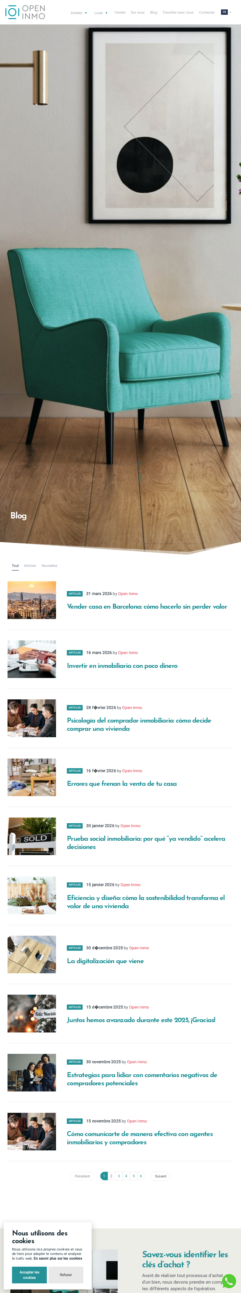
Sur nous (138, 12)
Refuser (66, 1275)
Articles (30, 566)
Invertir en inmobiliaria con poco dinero (122, 666)
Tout (15, 566)
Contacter (207, 12)
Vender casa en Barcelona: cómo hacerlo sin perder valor (147, 607)
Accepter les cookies (29, 1275)
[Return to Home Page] (25, 13)
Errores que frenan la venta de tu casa (122, 784)
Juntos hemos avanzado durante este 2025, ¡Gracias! (141, 1020)
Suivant (160, 1176)
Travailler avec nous (178, 12)
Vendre (120, 12)
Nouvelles (49, 566)
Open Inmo (128, 594)
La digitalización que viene (105, 961)
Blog (153, 12)
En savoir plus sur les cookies (58, 1258)
